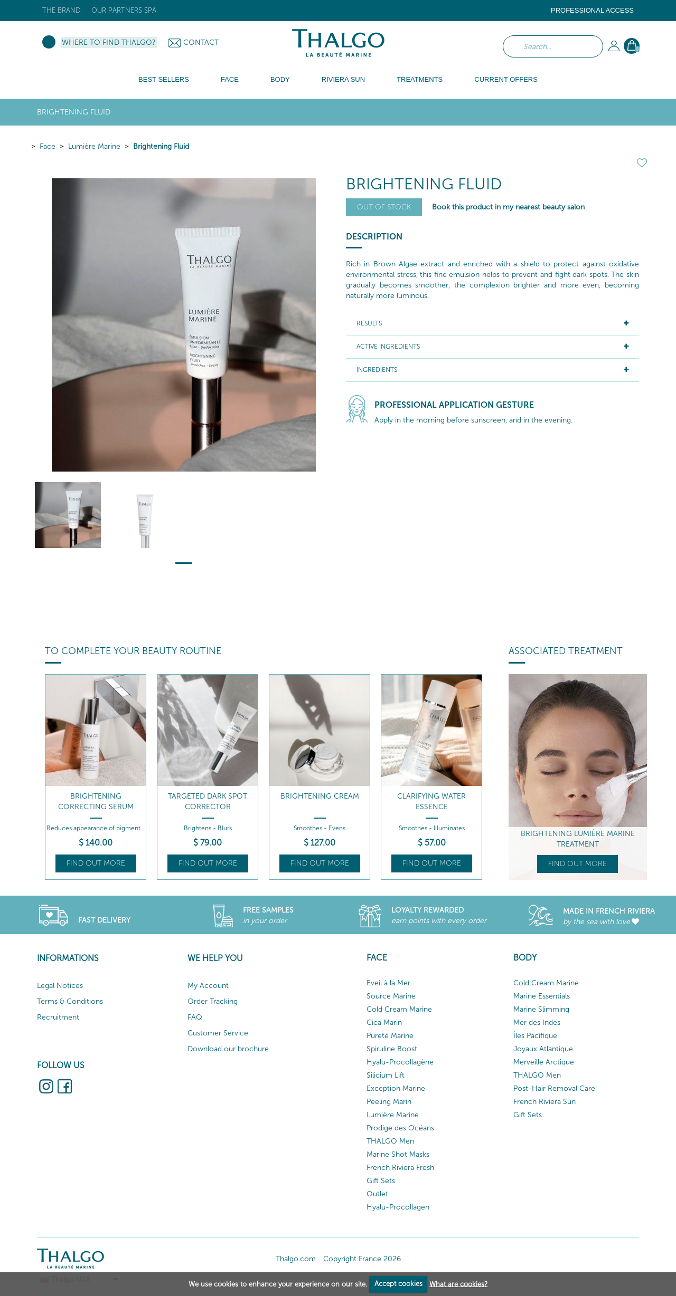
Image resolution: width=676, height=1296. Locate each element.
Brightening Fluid (161, 146)
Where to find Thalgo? (109, 42)
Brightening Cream (319, 796)
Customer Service (217, 1033)
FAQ (194, 1017)
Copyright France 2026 (362, 1258)
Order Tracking (212, 1001)
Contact (201, 42)
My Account (208, 985)
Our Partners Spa (123, 10)
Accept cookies (398, 1284)
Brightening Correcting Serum (96, 801)
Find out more (96, 863)
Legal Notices (60, 985)
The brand (61, 10)
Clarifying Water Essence (431, 801)
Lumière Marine (94, 146)
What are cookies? (458, 1284)
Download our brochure (228, 1048)
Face (47, 146)
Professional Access (592, 10)
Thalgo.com (296, 1258)
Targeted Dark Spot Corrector (207, 801)
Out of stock (384, 207)
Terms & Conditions (70, 1001)
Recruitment (58, 1017)
